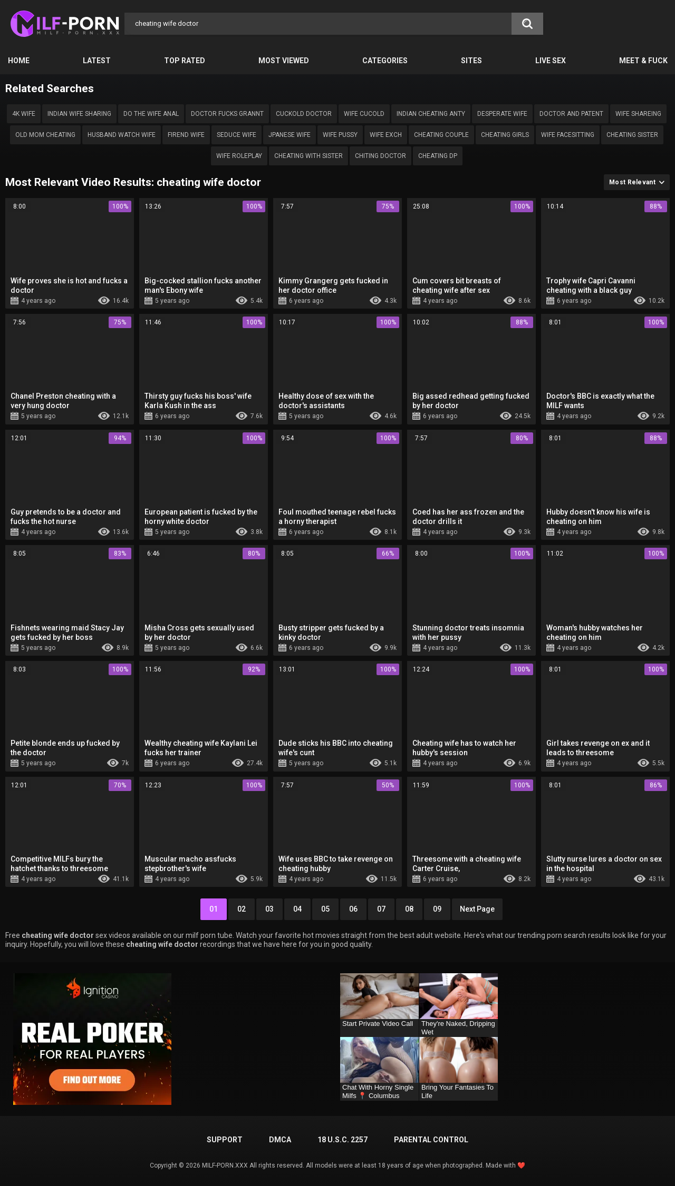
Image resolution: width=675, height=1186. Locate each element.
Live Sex (550, 60)
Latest (97, 60)
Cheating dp (437, 156)
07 (381, 909)
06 (353, 909)
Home (19, 60)
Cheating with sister (308, 156)
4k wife (23, 113)
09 (437, 909)
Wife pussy (340, 135)
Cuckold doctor (304, 113)
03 (269, 909)
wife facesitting (567, 135)
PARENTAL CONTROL (431, 1139)
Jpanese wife (289, 135)
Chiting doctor (380, 156)
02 (241, 909)
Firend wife (186, 135)
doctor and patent (571, 113)
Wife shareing (638, 113)
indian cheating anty (431, 113)
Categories (385, 60)
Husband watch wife (122, 135)
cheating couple (441, 135)
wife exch (386, 135)
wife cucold (364, 113)
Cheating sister (632, 135)
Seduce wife (236, 135)
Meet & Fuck (643, 60)
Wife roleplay (239, 156)
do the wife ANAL (151, 113)
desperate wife (502, 113)
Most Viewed (283, 60)
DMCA (280, 1139)
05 (325, 909)
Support (225, 1139)
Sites (471, 60)
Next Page (477, 909)
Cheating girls (505, 135)
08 (409, 909)
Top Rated (184, 60)
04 (297, 909)
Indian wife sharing (79, 113)
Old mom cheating (45, 135)
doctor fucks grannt (227, 113)
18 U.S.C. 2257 (342, 1139)
